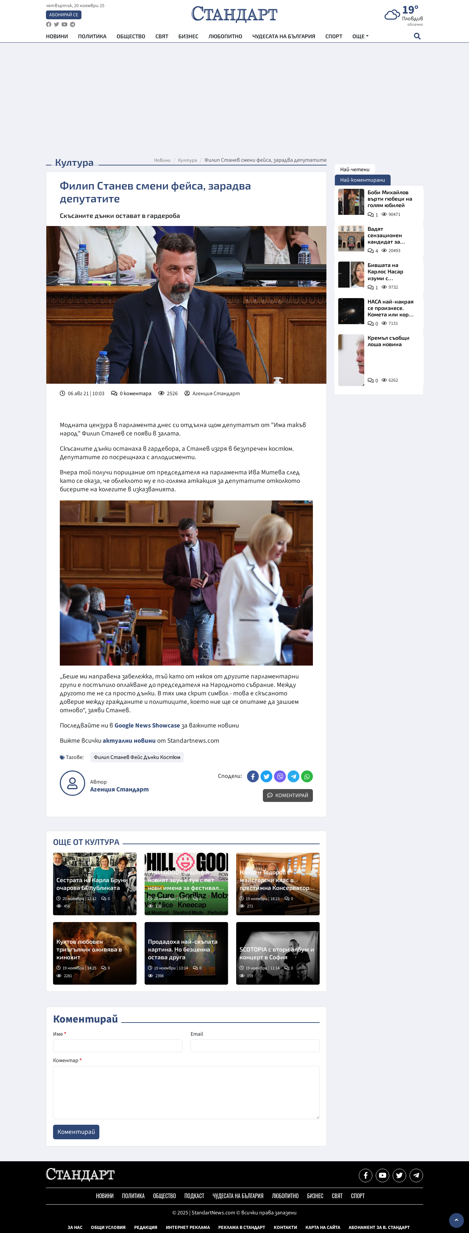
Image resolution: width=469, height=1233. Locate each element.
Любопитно (225, 37)
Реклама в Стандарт (241, 1227)
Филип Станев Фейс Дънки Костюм (137, 757)
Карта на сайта (322, 1227)
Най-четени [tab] (355, 169)
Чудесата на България (283, 37)
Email (197, 1033)
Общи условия (108, 1227)
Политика (92, 37)
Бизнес (188, 37)
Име (59, 1033)
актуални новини (129, 740)
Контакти (285, 1227)
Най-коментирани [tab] (362, 180)
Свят (161, 37)
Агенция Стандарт (119, 789)
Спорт (333, 37)
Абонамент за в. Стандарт (379, 1227)
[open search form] (417, 37)
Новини (57, 37)
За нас (75, 1227)
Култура (187, 160)
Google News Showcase (148, 725)
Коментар (67, 1060)
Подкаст (194, 1195)
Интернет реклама (188, 1227)
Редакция (145, 1227)
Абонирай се (63, 15)
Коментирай (287, 795)
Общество (131, 37)
